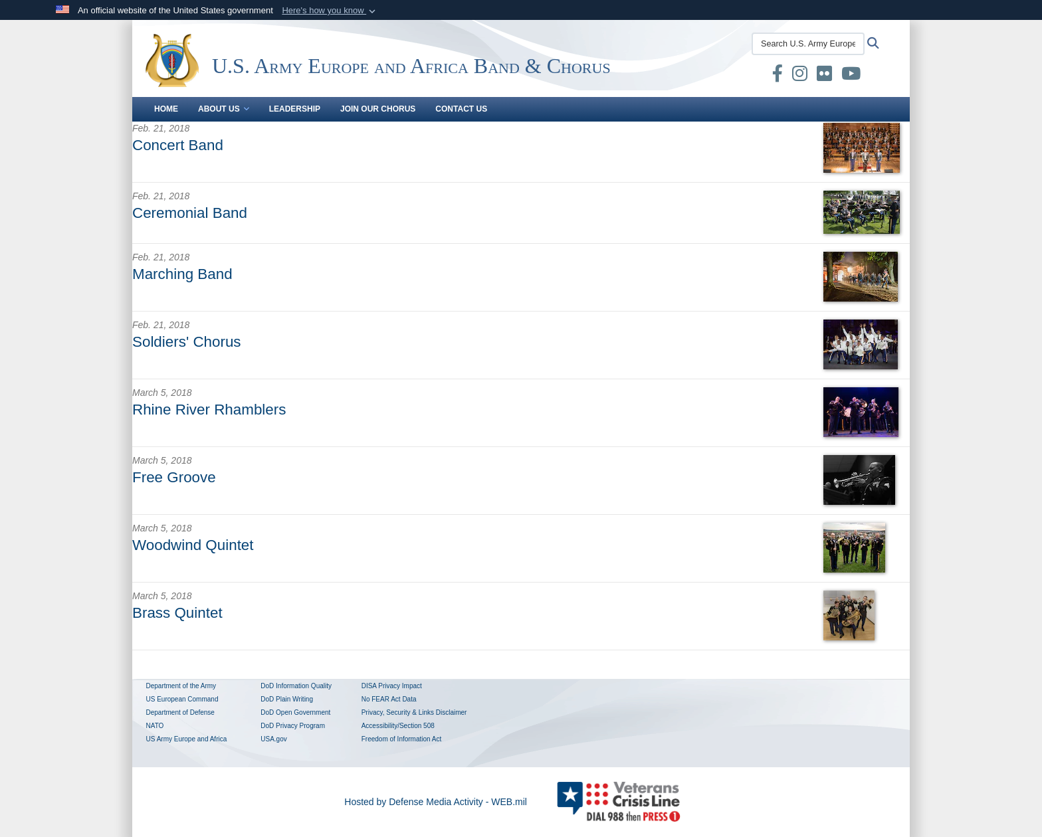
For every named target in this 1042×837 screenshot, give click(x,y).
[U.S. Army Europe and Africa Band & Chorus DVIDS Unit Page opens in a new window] (753, 76)
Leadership (294, 109)
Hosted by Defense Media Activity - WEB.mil (435, 801)
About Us (223, 109)
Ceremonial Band (189, 213)
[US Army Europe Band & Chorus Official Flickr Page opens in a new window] (824, 76)
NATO (155, 725)
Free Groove (174, 477)
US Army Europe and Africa (186, 739)
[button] (330, 10)
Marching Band (182, 274)
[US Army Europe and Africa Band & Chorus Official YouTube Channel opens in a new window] (851, 76)
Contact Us (461, 109)
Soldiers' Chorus (186, 341)
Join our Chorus (377, 109)
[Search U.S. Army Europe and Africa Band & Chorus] (808, 44)
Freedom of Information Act (402, 739)
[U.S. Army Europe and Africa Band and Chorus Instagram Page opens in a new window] (799, 76)
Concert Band (177, 145)
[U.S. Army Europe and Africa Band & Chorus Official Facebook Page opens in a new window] (777, 76)
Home (166, 109)
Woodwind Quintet (193, 545)
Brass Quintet (177, 612)
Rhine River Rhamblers (209, 409)
